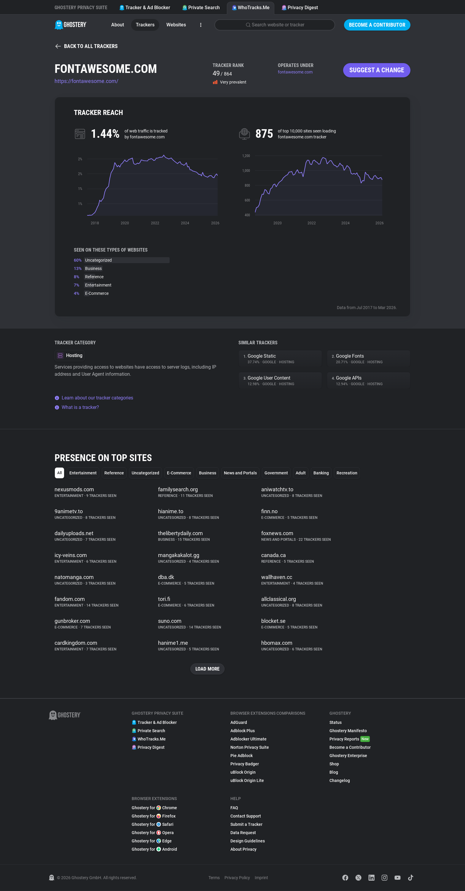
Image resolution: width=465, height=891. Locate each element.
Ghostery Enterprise (348, 756)
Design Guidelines (247, 841)
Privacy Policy (237, 878)
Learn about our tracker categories (94, 398)
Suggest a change (376, 70)
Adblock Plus (242, 731)
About (117, 25)
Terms (214, 878)
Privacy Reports (349, 739)
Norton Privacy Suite (249, 747)
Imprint (261, 878)
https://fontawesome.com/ (86, 81)
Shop (334, 764)
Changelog (339, 780)
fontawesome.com (295, 72)
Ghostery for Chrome (154, 808)
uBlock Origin (243, 772)
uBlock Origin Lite (247, 780)
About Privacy (243, 849)
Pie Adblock (241, 756)
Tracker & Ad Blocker (144, 7)
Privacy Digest (299, 7)
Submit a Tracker (246, 824)
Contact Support (245, 816)
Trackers (145, 25)
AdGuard (238, 722)
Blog (333, 772)
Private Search (201, 7)
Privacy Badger (244, 764)
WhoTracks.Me (251, 7)
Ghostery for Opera (153, 833)
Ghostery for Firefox (154, 816)
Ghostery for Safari (152, 824)
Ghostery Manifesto (348, 731)
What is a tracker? (77, 407)
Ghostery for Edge (152, 841)
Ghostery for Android (154, 849)
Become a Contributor (377, 25)
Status (335, 722)
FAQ (234, 808)
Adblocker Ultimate (248, 739)
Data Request (243, 833)
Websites (176, 25)
